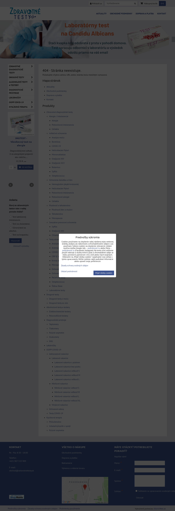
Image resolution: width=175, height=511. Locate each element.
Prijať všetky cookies (103, 273)
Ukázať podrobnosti (69, 271)
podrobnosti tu (94, 248)
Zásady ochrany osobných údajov (74, 265)
